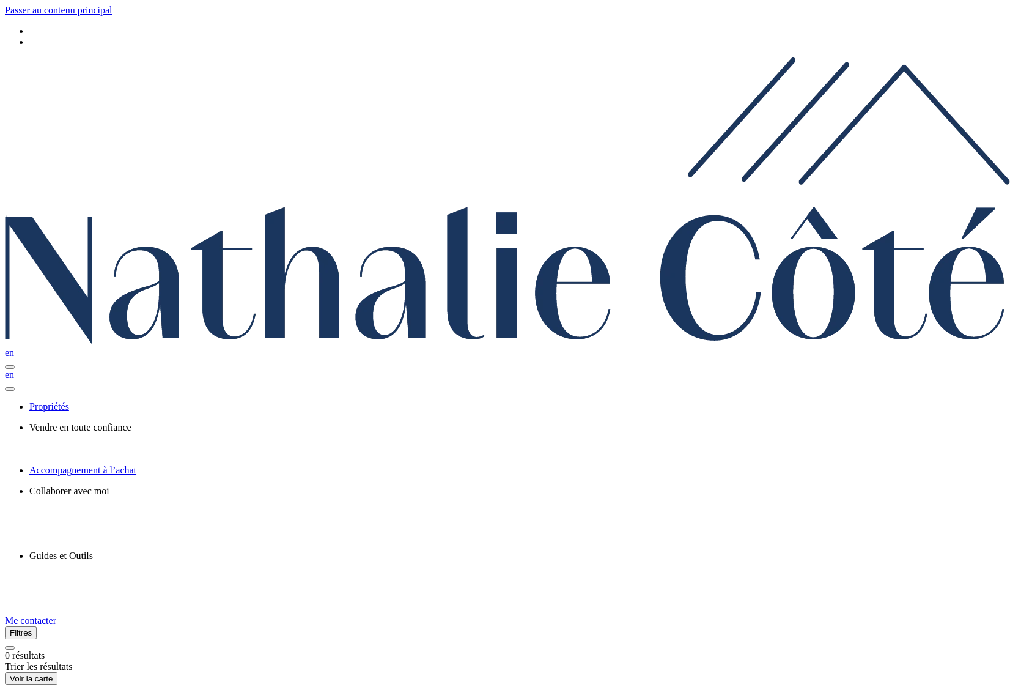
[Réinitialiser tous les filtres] (10, 648)
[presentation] (517, 427)
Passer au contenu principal (58, 10)
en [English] (9, 352)
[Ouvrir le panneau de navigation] (10, 367)
